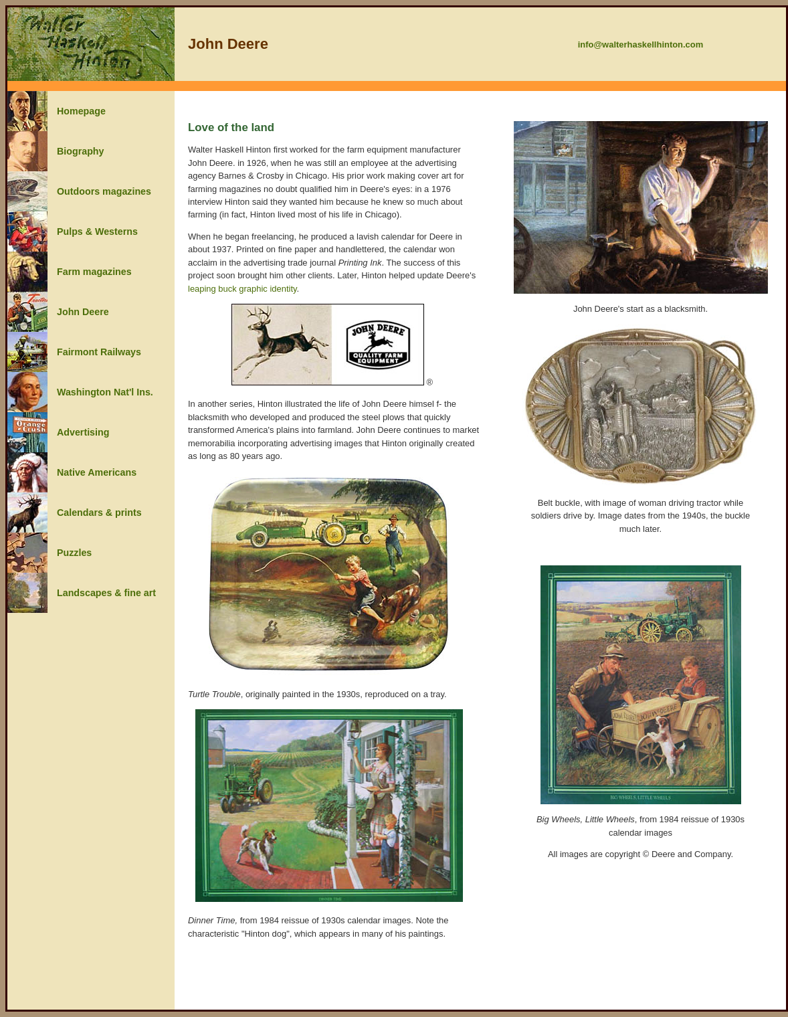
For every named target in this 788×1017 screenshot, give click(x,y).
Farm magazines (94, 271)
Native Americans (96, 472)
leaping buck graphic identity (242, 289)
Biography (80, 151)
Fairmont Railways (99, 352)
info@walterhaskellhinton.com (641, 44)
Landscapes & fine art (106, 592)
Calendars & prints (99, 512)
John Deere (83, 311)
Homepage (81, 111)
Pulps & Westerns (97, 231)
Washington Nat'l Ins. (105, 392)
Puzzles (74, 552)
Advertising (83, 432)
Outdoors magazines (104, 191)
